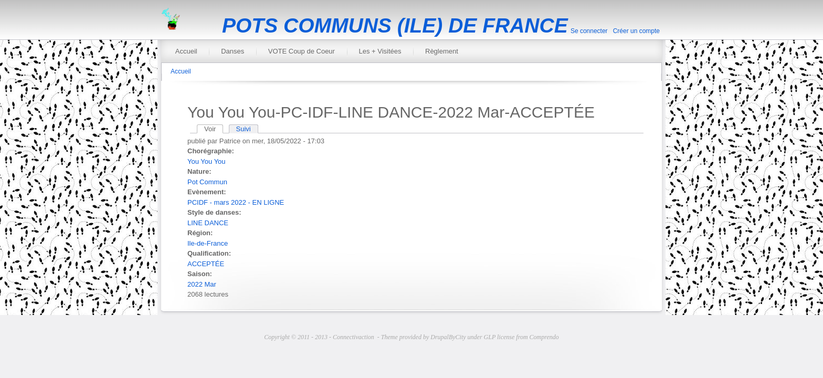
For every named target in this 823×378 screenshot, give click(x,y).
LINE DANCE (207, 223)
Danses (232, 51)
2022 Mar (201, 284)
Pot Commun (207, 182)
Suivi (243, 129)
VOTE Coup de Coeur (301, 51)
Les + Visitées (379, 51)
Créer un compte (636, 31)
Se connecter (589, 31)
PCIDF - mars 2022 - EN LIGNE (235, 202)
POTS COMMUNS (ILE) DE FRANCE (395, 25)
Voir (213, 129)
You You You (206, 161)
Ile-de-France (207, 243)
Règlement (441, 51)
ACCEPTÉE (205, 264)
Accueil (186, 51)
